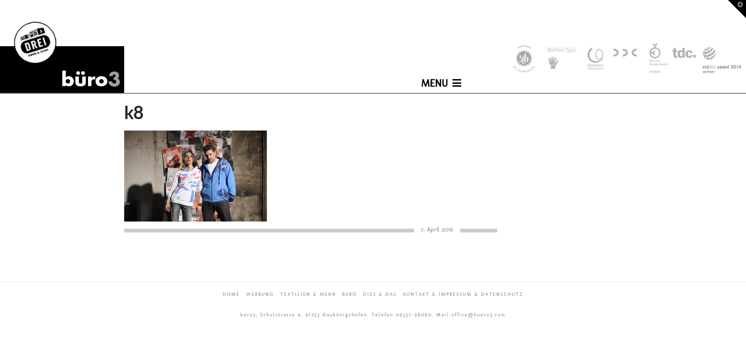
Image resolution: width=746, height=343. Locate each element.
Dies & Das (380, 294)
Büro (349, 294)
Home (231, 294)
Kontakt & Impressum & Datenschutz (463, 294)
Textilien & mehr (308, 294)
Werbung (260, 294)
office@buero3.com (479, 315)
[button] (441, 76)
